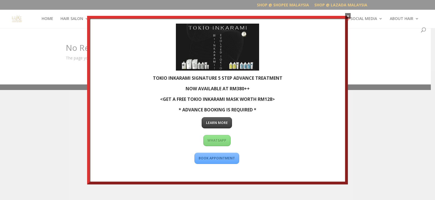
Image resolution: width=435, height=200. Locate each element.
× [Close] (348, 16)
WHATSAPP (216, 140)
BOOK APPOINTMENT (217, 158)
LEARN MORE (217, 122)
